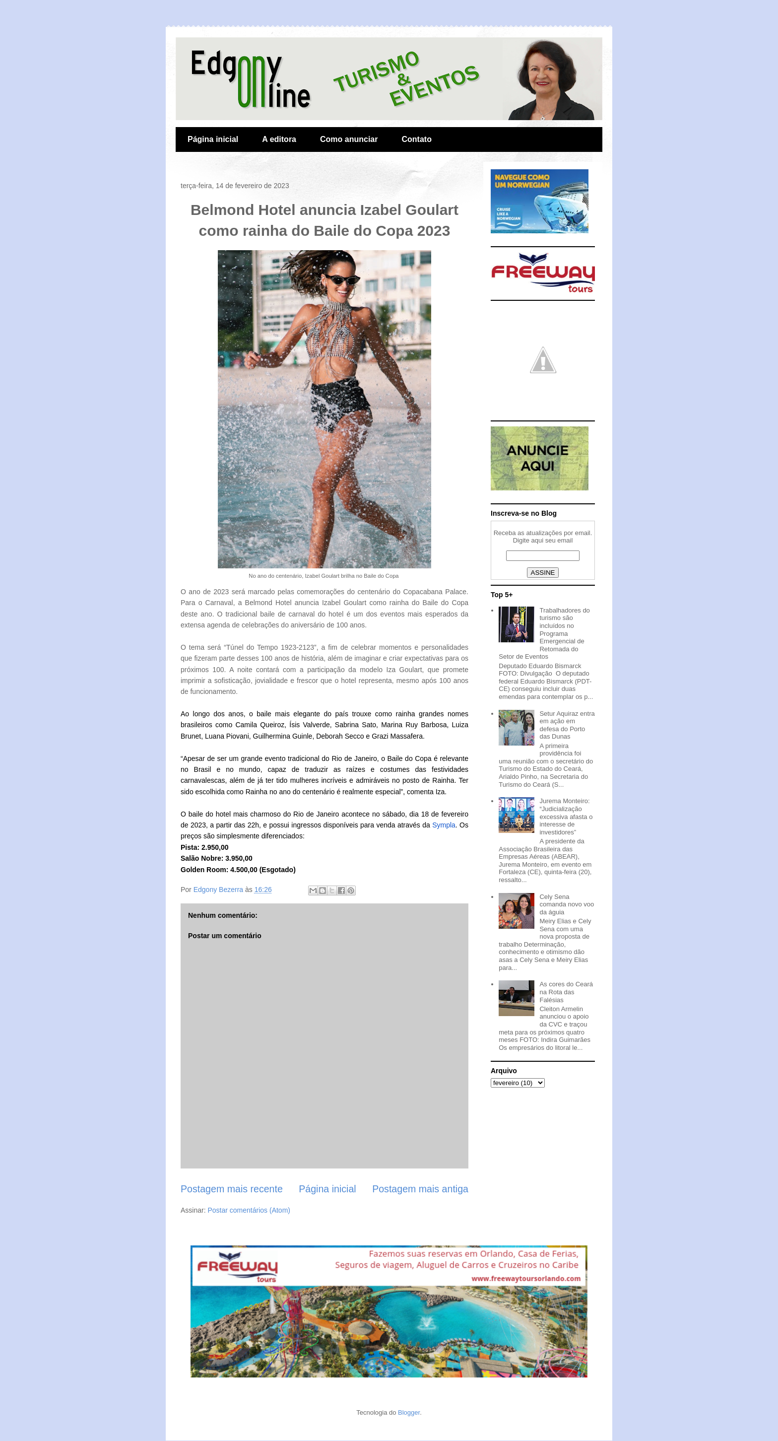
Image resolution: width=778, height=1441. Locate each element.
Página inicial (213, 139)
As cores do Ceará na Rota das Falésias (566, 991)
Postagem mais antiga (420, 1188)
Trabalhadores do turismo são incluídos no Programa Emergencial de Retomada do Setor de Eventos (544, 634)
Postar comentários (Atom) (248, 1210)
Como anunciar (349, 139)
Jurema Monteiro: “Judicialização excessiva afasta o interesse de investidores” (565, 816)
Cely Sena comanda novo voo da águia (566, 904)
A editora (279, 139)
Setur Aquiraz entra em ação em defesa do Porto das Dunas (566, 725)
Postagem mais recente (232, 1188)
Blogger (409, 1412)
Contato (416, 139)
